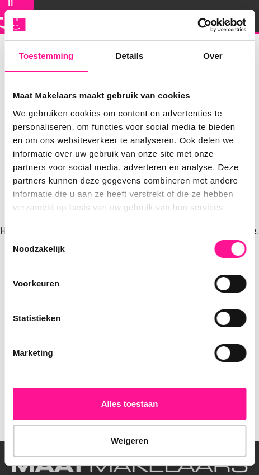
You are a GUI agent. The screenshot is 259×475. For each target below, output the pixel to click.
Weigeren (129, 440)
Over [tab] (213, 55)
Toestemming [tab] (46, 55)
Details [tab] (130, 55)
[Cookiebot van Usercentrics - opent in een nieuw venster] (197, 25)
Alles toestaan (129, 403)
